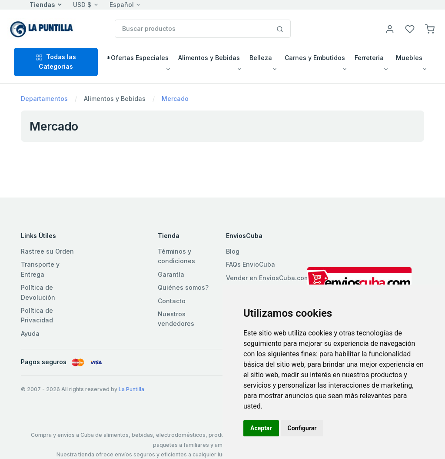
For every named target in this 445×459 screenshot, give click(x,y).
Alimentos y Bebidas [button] (209, 57)
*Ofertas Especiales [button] (137, 57)
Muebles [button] (409, 57)
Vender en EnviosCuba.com (267, 277)
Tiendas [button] (42, 4)
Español (122, 4)
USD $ (82, 4)
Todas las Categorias (56, 61)
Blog (232, 251)
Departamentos (44, 98)
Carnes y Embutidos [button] (315, 57)
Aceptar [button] (261, 428)
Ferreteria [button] (369, 57)
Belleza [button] (260, 57)
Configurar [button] (302, 428)
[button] (430, 28)
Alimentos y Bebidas (115, 98)
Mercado (175, 98)
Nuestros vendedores (176, 318)
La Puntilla (131, 389)
